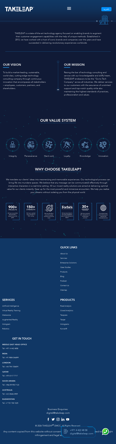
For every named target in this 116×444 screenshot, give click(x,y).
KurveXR (63, 329)
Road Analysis (65, 306)
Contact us (64, 285)
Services (63, 258)
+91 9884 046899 (12, 357)
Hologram (6, 324)
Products (63, 272)
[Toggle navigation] (69, 8)
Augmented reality (10, 319)
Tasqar (62, 319)
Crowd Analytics (66, 310)
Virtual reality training (11, 310)
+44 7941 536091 (12, 366)
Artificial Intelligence (10, 306)
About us (64, 253)
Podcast (63, 281)
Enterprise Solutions (68, 263)
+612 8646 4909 (12, 394)
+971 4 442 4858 (12, 348)
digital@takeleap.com (58, 413)
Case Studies (65, 267)
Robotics (5, 329)
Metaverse (6, 315)
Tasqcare (63, 315)
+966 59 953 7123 (12, 385)
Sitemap (63, 290)
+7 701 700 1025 (12, 403)
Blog (62, 276)
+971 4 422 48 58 (78, 430)
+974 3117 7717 (12, 376)
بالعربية (106, 9)
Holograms (64, 324)
